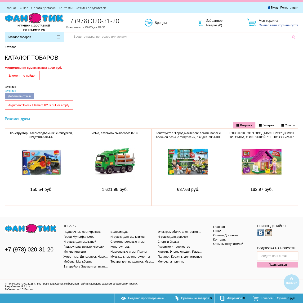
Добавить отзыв (19, 96)
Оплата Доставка (43, 8)
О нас (24, 8)
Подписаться (277, 264)
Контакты (65, 8)
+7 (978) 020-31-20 (92, 21)
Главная (11, 8)
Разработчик (17, 286)
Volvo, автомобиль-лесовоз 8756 (115, 133)
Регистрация (289, 7)
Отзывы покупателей (91, 8)
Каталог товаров (34, 37)
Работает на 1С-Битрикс (19, 289)
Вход (274, 7)
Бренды (166, 23)
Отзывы (10, 87)
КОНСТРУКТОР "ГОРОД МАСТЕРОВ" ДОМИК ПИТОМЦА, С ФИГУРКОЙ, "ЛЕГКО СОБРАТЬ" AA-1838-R (261, 137)
